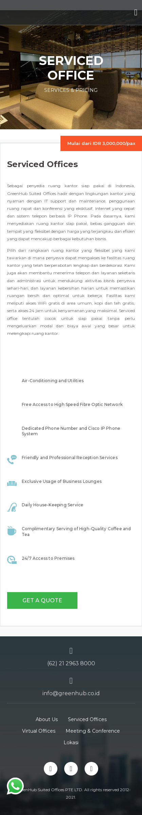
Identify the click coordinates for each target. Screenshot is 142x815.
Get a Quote (42, 600)
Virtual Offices (38, 731)
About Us (47, 719)
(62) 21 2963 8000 (71, 663)
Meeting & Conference (93, 731)
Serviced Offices (87, 719)
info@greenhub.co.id (71, 693)
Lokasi (71, 742)
